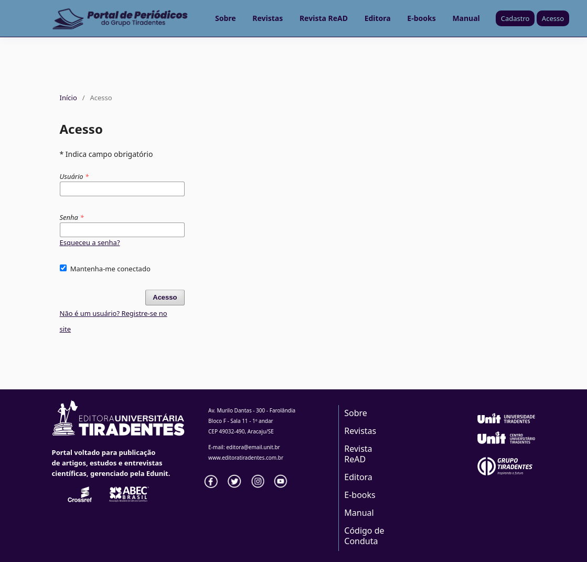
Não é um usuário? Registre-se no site (113, 321)
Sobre (225, 18)
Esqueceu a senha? (90, 242)
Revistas (267, 18)
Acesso (553, 18)
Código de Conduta (364, 536)
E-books (421, 18)
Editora (378, 18)
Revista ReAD (324, 18)
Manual (465, 18)
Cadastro (515, 18)
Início (68, 97)
